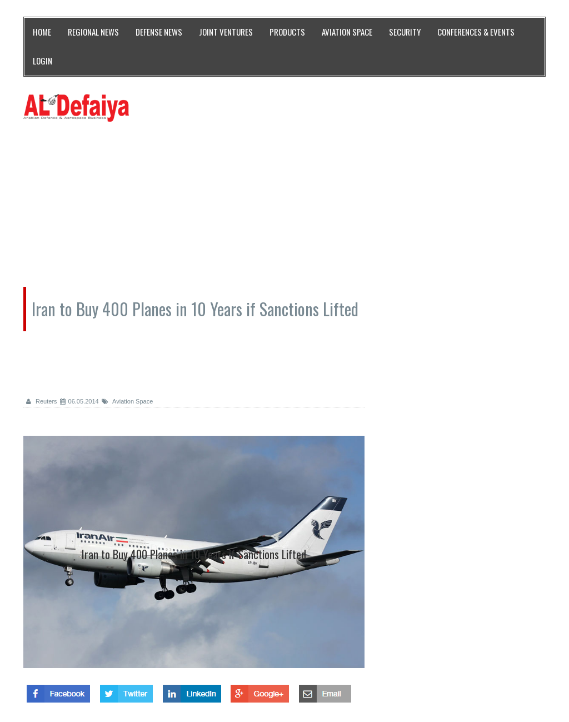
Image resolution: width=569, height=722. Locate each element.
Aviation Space (127, 401)
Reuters (41, 401)
